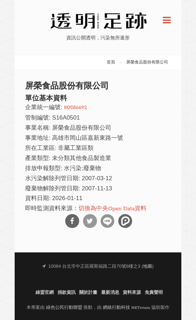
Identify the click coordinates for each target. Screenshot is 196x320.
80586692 (75, 107)
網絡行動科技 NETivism (126, 307)
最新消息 (110, 292)
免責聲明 (154, 292)
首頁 (111, 62)
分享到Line (107, 221)
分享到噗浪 (125, 221)
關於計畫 (88, 292)
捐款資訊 (67, 292)
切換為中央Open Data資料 (112, 208)
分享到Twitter (90, 221)
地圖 (147, 266)
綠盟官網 (45, 292)
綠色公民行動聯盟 (64, 307)
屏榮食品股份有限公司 (147, 62)
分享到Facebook (72, 221)
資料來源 (132, 292)
